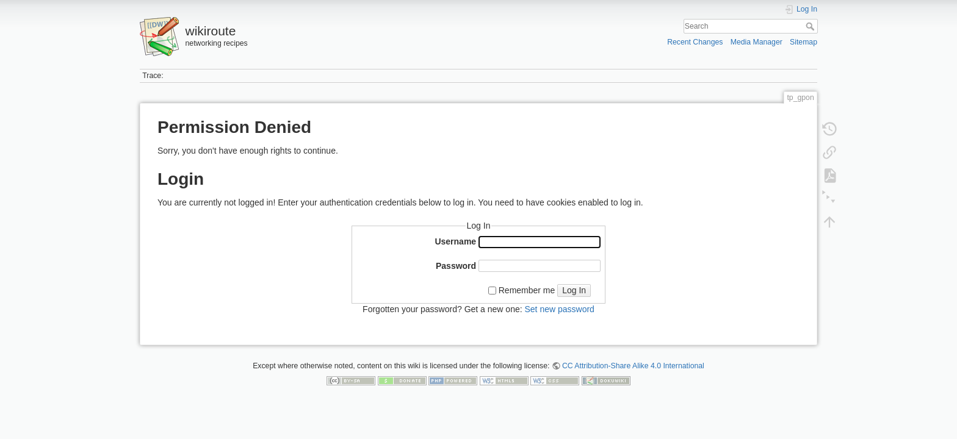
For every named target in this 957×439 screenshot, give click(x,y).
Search (811, 26)
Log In (574, 290)
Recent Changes (695, 42)
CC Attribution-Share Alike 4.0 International (633, 366)
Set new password (559, 309)
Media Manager (756, 42)
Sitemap (803, 42)
